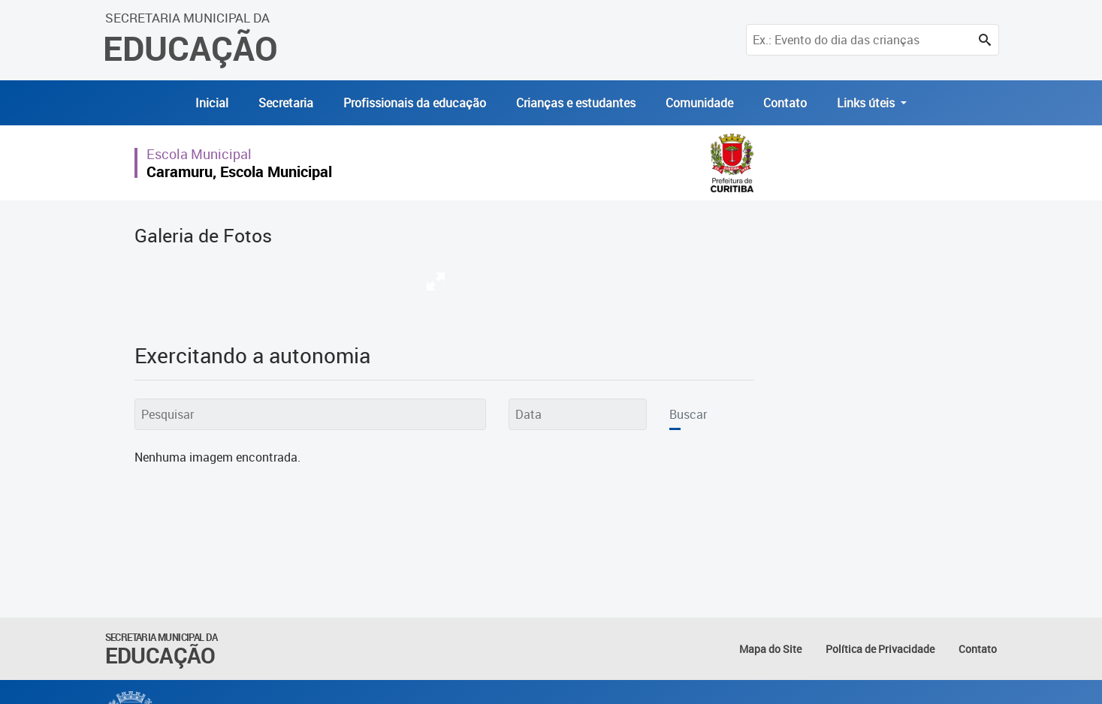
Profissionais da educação (414, 103)
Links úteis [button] (867, 103)
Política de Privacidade (880, 649)
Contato (785, 103)
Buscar (688, 414)
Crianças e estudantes (576, 103)
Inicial (211, 103)
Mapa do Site (770, 649)
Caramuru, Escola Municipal (239, 171)
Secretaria (285, 103)
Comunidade (699, 103)
